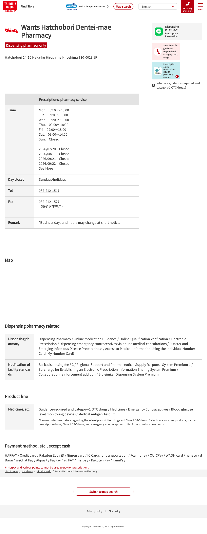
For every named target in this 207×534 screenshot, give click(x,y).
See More (46, 168)
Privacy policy (94, 511)
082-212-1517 (49, 190)
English (158, 6)
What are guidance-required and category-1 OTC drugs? (176, 85)
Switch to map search (103, 492)
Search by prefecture (188, 6)
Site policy (114, 511)
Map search (123, 6)
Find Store (18, 6)
